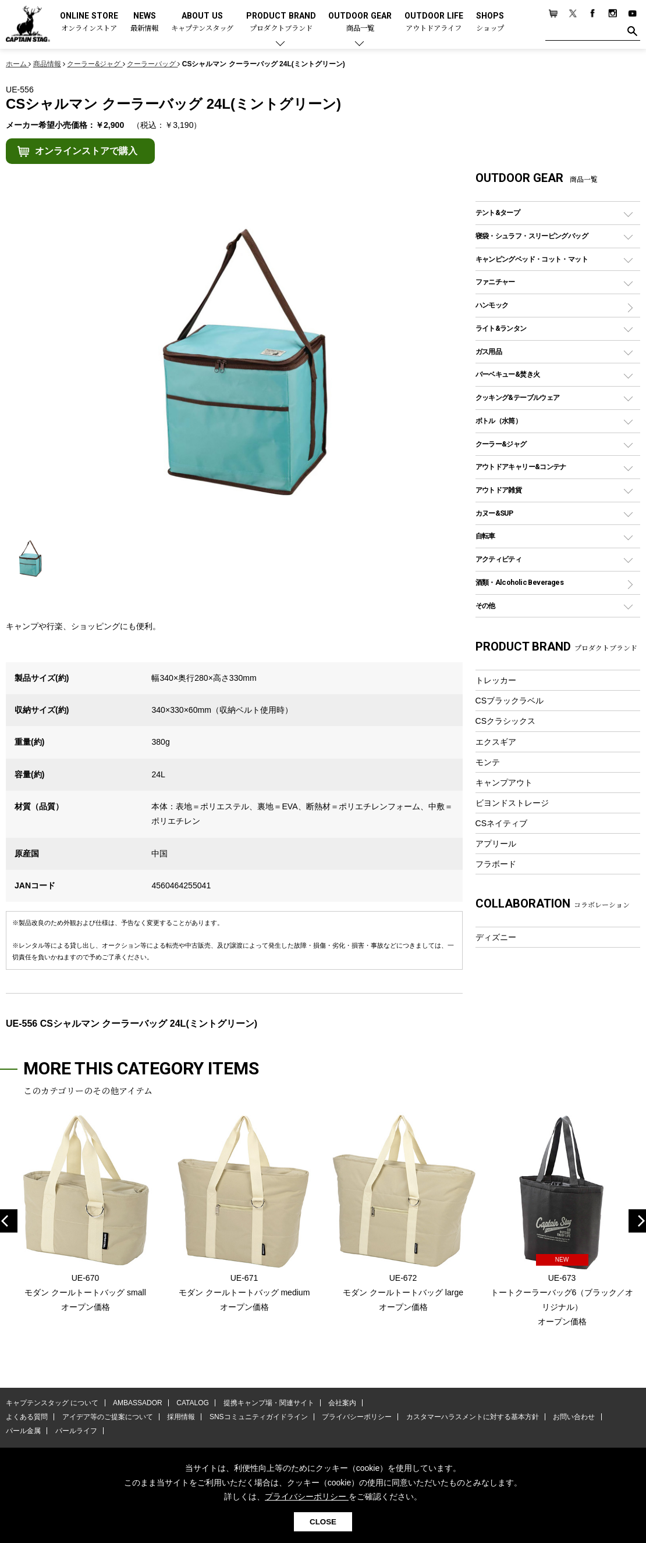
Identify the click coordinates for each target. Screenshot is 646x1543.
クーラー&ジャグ (501, 444)
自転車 (485, 535)
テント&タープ (497, 212)
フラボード (495, 864)
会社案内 (342, 1403)
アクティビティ (498, 559)
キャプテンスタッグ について (52, 1403)
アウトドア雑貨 (498, 489)
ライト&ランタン (501, 328)
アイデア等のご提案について (107, 1417)
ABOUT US (202, 22)
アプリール (495, 843)
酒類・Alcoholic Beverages (519, 582)
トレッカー (495, 680)
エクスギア (495, 742)
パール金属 (23, 1431)
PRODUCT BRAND (281, 22)
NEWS (144, 22)
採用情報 (181, 1417)
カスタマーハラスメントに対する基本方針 (471, 1417)
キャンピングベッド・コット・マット (531, 259)
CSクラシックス (505, 721)
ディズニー (495, 937)
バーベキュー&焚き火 (507, 374)
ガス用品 (488, 351)
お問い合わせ (573, 1417)
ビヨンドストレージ (512, 803)
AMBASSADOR (137, 1403)
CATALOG (192, 1403)
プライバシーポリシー (356, 1417)
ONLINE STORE (89, 22)
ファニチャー (495, 281)
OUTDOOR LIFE (433, 22)
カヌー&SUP (494, 513)
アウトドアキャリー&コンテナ (520, 466)
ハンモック (492, 305)
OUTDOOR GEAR (360, 22)
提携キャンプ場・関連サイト (268, 1403)
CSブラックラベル (509, 700)
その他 (485, 605)
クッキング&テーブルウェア (517, 397)
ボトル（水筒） (498, 420)
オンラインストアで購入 (86, 151)
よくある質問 (27, 1417)
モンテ (487, 762)
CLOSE (323, 1521)
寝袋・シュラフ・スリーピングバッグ (531, 235)
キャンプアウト (504, 782)
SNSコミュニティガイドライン (258, 1417)
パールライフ (76, 1431)
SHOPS (490, 22)
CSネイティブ (501, 823)
